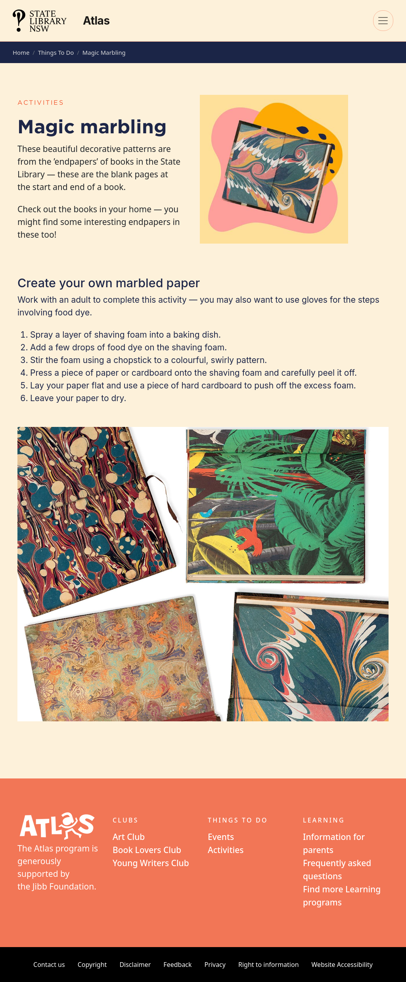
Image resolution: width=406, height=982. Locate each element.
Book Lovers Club (147, 849)
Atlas (96, 20)
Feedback (177, 964)
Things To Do (56, 52)
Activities (226, 849)
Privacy (215, 964)
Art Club (129, 836)
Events (221, 836)
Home (21, 52)
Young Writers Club (151, 863)
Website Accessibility (342, 964)
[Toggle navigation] (383, 20)
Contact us (49, 964)
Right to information (268, 964)
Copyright (92, 964)
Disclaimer (135, 964)
